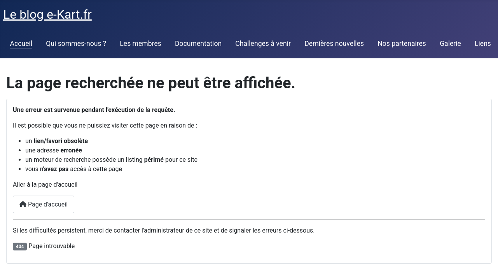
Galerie (450, 43)
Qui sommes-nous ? (76, 43)
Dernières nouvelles (334, 43)
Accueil (21, 43)
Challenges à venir (263, 43)
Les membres (140, 43)
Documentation (198, 43)
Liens (483, 43)
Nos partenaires (401, 43)
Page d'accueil (43, 204)
